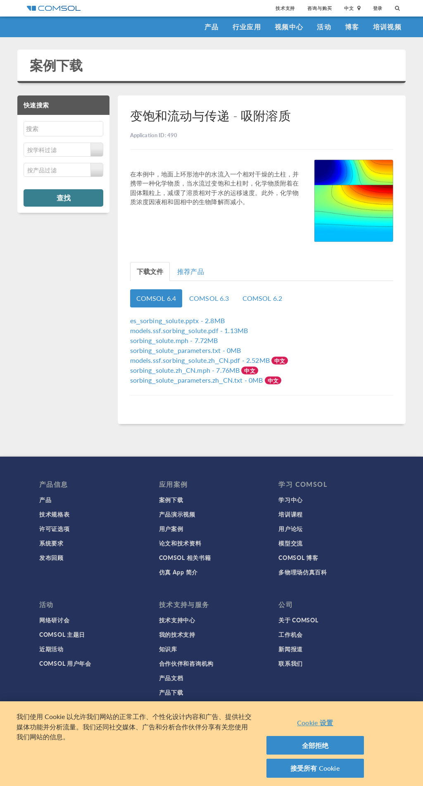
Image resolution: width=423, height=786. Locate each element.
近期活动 (51, 649)
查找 (64, 197)
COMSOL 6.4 (156, 298)
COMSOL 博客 (298, 557)
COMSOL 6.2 (262, 298)
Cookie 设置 (315, 722)
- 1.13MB (189, 330)
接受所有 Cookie (315, 768)
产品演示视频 (177, 514)
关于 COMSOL (298, 620)
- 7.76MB (186, 370)
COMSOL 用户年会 (65, 663)
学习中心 (290, 499)
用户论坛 (290, 528)
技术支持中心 (177, 620)
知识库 (168, 649)
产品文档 (171, 678)
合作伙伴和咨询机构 (186, 663)
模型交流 (290, 543)
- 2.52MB (201, 360)
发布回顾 (51, 557)
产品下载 (171, 692)
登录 (378, 8)
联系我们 (290, 663)
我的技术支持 (177, 634)
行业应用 (247, 26)
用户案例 (171, 528)
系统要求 (51, 543)
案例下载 (56, 65)
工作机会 (290, 634)
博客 (352, 26)
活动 (324, 26)
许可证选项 (54, 528)
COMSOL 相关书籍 (185, 557)
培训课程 (290, 514)
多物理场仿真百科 (302, 572)
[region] (211, 743)
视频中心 (289, 26)
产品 (211, 26)
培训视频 (387, 26)
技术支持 (285, 8)
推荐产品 (190, 271)
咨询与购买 (319, 8)
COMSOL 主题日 (62, 634)
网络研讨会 (54, 620)
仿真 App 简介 (178, 572)
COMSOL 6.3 (209, 298)
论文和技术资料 (180, 543)
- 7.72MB (174, 340)
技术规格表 (54, 514)
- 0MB (185, 350)
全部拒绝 (315, 745)
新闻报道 (290, 649)
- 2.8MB (177, 320)
